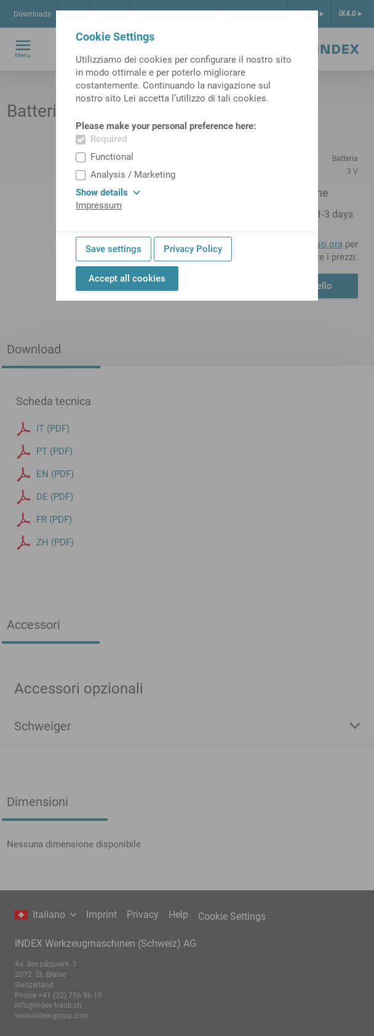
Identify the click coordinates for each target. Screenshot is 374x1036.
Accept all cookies (127, 278)
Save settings (113, 249)
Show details (108, 192)
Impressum (99, 205)
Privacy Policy (193, 249)
